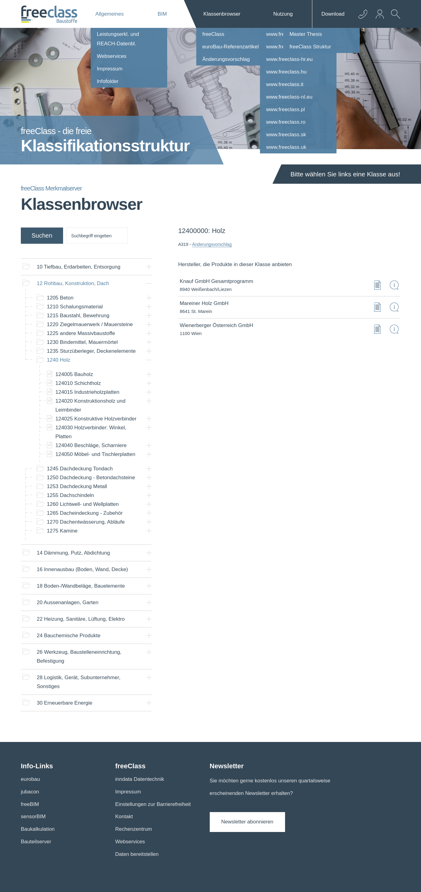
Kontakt (124, 816)
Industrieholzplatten (87, 392)
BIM (162, 14)
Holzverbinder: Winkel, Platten (90, 432)
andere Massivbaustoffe (81, 333)
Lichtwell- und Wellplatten (83, 504)
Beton (60, 298)
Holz (58, 360)
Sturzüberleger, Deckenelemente (91, 351)
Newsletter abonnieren (247, 822)
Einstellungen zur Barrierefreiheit (153, 804)
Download (333, 14)
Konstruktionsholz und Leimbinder (90, 405)
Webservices (130, 842)
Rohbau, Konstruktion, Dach (73, 283)
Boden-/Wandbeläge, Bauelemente (81, 586)
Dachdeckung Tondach (80, 469)
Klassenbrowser (221, 14)
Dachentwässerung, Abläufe (86, 522)
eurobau (30, 779)
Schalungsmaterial (75, 307)
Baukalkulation (38, 829)
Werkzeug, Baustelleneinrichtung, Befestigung (79, 656)
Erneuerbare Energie (64, 703)
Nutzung (283, 14)
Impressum (128, 792)
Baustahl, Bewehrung (78, 315)
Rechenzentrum (133, 829)
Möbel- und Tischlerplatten (95, 454)
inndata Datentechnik (139, 779)
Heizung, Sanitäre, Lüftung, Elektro (81, 619)
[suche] (97, 236)
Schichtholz (78, 383)
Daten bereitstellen (137, 854)
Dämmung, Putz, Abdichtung (73, 553)
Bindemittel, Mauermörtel (82, 342)
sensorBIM (33, 816)
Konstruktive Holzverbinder (96, 419)
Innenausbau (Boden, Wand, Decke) (82, 569)
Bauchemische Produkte (68, 635)
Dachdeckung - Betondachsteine (91, 477)
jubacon (30, 792)
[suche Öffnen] (394, 18)
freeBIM (30, 804)
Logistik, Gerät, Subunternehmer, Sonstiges (78, 682)
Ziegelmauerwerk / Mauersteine (90, 324)
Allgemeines (109, 14)
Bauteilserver (36, 842)
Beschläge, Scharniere (91, 445)
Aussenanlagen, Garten (67, 602)
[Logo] (49, 14)
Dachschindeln (70, 495)
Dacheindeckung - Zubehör (85, 513)
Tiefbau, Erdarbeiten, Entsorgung (78, 267)
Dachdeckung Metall (77, 486)
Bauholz (74, 374)
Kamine (62, 531)
